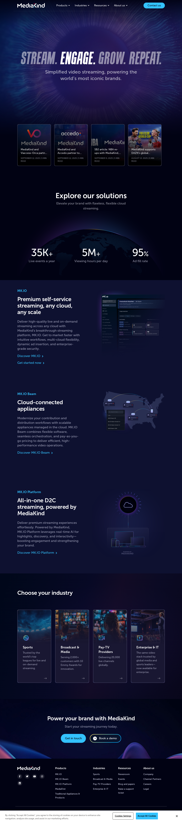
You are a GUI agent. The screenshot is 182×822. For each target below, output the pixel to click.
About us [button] (119, 5)
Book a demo (105, 738)
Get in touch (73, 738)
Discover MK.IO (30, 356)
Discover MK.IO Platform (37, 552)
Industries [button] (81, 5)
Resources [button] (100, 5)
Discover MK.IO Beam (35, 452)
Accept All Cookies (147, 816)
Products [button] (61, 5)
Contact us (154, 5)
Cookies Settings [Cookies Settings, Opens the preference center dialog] (123, 816)
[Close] (176, 816)
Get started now (31, 362)
